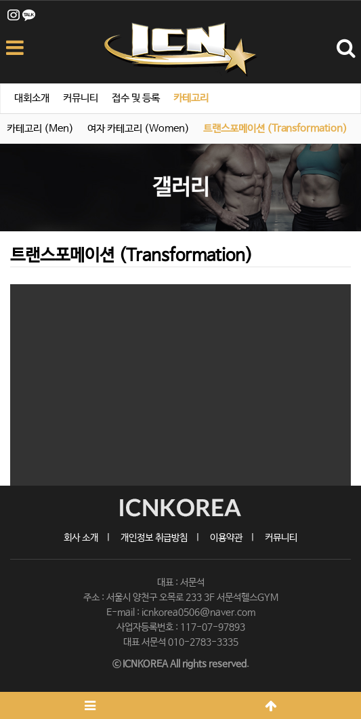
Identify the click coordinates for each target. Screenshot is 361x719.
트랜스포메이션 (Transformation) (275, 128)
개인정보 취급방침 (154, 537)
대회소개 (31, 98)
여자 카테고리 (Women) (138, 128)
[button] (35, 385)
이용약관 (226, 537)
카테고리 (191, 98)
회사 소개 (81, 537)
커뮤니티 (80, 98)
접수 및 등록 (136, 98)
